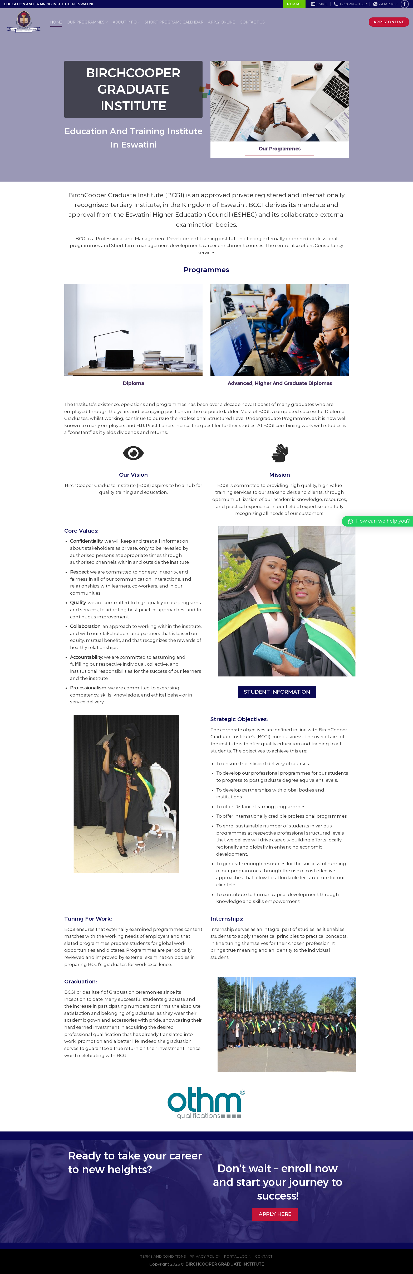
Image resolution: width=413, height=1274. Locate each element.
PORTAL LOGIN (238, 1256)
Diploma (133, 383)
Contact (263, 1256)
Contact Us (252, 22)
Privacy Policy (205, 1256)
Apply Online (221, 22)
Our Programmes (87, 22)
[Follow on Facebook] (405, 4)
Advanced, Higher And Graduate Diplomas (280, 383)
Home (56, 22)
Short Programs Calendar (174, 22)
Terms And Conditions (163, 1256)
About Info (126, 22)
